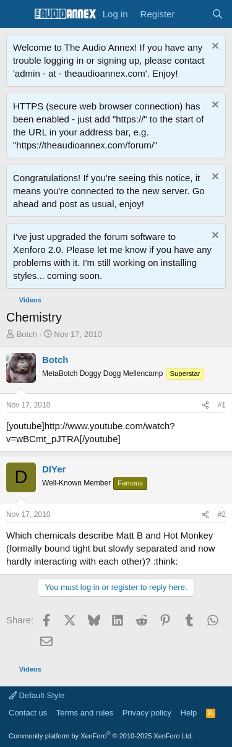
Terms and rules (84, 712)
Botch (27, 334)
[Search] (217, 13)
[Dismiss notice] (213, 47)
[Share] (205, 405)
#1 (222, 405)
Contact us (28, 712)
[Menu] (17, 14)
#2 (222, 514)
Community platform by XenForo (101, 736)
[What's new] (193, 13)
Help (189, 712)
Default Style (36, 695)
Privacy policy (146, 712)
